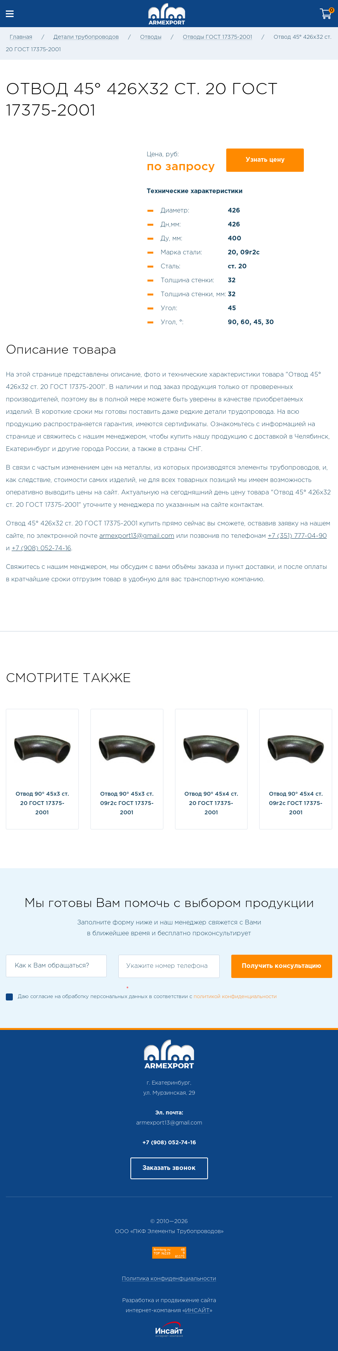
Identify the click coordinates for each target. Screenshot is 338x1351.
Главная (21, 37)
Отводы (150, 37)
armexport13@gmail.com (136, 536)
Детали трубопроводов (86, 37)
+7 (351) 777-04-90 (297, 536)
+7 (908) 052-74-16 (41, 548)
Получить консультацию (281, 966)
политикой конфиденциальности (235, 997)
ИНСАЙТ (197, 1310)
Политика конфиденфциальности (169, 1279)
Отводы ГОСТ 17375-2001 (217, 37)
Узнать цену (265, 160)
